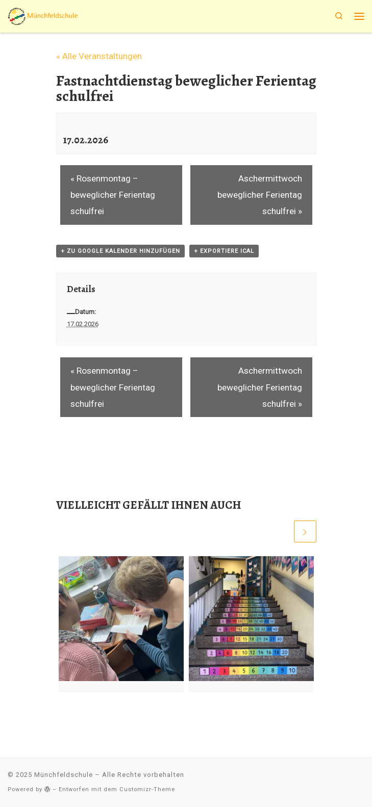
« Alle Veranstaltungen (99, 56)
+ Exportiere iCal (224, 251)
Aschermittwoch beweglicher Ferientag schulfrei (259, 195)
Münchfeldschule (63, 774)
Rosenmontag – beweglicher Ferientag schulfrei (112, 195)
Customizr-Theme (147, 789)
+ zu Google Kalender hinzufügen (120, 251)
